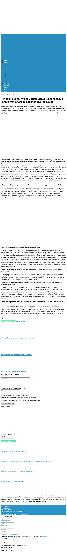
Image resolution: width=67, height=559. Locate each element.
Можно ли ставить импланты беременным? (16, 355)
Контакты (6, 510)
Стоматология (10, 79)
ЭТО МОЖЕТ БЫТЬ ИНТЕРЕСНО (8, 321)
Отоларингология (11, 77)
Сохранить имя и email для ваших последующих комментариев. (21, 402)
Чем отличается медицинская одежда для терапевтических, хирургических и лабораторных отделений (26, 463)
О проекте (7, 508)
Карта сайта (7, 511)
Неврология (10, 75)
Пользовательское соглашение (13, 513)
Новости (6, 60)
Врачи (5, 89)
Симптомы (6, 85)
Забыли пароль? (5, 522)
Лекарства (6, 83)
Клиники (6, 87)
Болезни (6, 62)
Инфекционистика (11, 70)
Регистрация (4, 527)
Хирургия (9, 81)
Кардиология (10, 72)
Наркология (10, 74)
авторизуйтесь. (46, 538)
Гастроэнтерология (12, 64)
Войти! (2, 525)
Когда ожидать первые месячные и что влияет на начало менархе (17, 473)
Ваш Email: (4, 540)
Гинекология (10, 66)
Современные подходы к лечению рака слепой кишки (14, 453)
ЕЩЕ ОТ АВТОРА (20, 321)
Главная (3, 94)
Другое (5, 91)
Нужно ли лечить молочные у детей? (14, 372)
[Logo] (12, 57)
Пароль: (13, 522)
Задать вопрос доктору (7, 439)
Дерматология (10, 68)
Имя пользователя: (6, 518)
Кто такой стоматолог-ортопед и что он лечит (17, 338)
